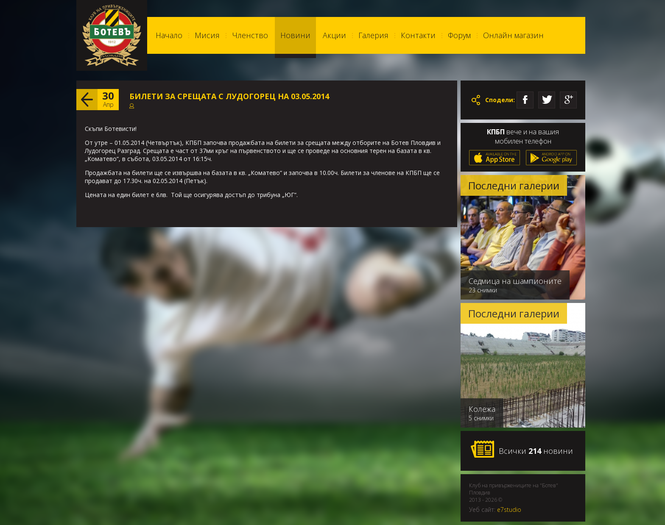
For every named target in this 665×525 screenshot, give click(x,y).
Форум (459, 35)
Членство (250, 35)
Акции (334, 35)
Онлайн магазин (513, 35)
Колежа (482, 409)
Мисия (207, 35)
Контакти (418, 35)
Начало (169, 35)
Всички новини (521, 449)
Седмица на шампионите (515, 281)
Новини (295, 35)
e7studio (509, 510)
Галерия (373, 35)
